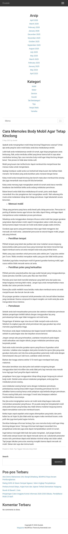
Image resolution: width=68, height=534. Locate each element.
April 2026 (34, 20)
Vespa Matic (34, 108)
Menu (8, 121)
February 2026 (34, 27)
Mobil (34, 86)
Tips (34, 104)
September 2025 (34, 45)
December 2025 (34, 34)
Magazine (20, 528)
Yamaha (34, 111)
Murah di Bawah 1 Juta (11, 490)
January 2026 (34, 31)
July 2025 (34, 52)
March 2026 (34, 24)
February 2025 (34, 63)
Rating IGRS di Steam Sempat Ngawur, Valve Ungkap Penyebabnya (28, 483)
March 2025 (34, 59)
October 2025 (34, 41)
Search (5, 457)
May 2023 (34, 70)
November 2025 (34, 38)
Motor (34, 90)
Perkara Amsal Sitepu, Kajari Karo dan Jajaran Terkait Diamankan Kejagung (31, 487)
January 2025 (34, 66)
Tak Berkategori (34, 100)
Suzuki (34, 97)
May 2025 (34, 56)
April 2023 (34, 73)
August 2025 (34, 49)
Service (34, 93)
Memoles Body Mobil (30, 449)
